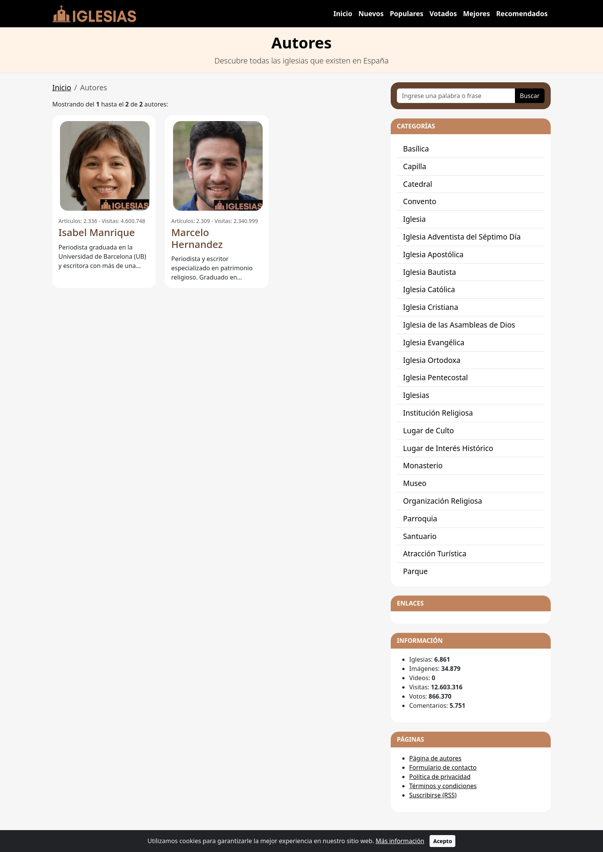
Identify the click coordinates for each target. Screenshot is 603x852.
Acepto (442, 841)
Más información (400, 841)
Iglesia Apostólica (433, 254)
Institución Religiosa (438, 413)
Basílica (416, 148)
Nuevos (371, 13)
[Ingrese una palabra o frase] (456, 95)
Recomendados (522, 13)
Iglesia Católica (429, 289)
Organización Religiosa (442, 501)
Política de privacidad (440, 776)
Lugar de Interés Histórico (448, 448)
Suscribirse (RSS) (432, 795)
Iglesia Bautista (429, 272)
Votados (443, 13)
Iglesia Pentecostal (435, 377)
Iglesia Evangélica (434, 342)
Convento (419, 201)
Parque (415, 571)
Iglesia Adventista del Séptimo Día (462, 236)
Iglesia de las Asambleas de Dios (459, 325)
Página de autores (435, 758)
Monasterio (423, 465)
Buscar (530, 96)
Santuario (419, 536)
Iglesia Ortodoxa (431, 360)
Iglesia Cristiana (430, 307)
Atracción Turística (434, 553)
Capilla (414, 166)
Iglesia (414, 219)
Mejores (476, 13)
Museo (414, 483)
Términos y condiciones (443, 786)
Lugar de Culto (428, 430)
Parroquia (420, 518)
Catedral (417, 184)
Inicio (342, 13)
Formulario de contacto (442, 767)
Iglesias (416, 395)
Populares (406, 13)
